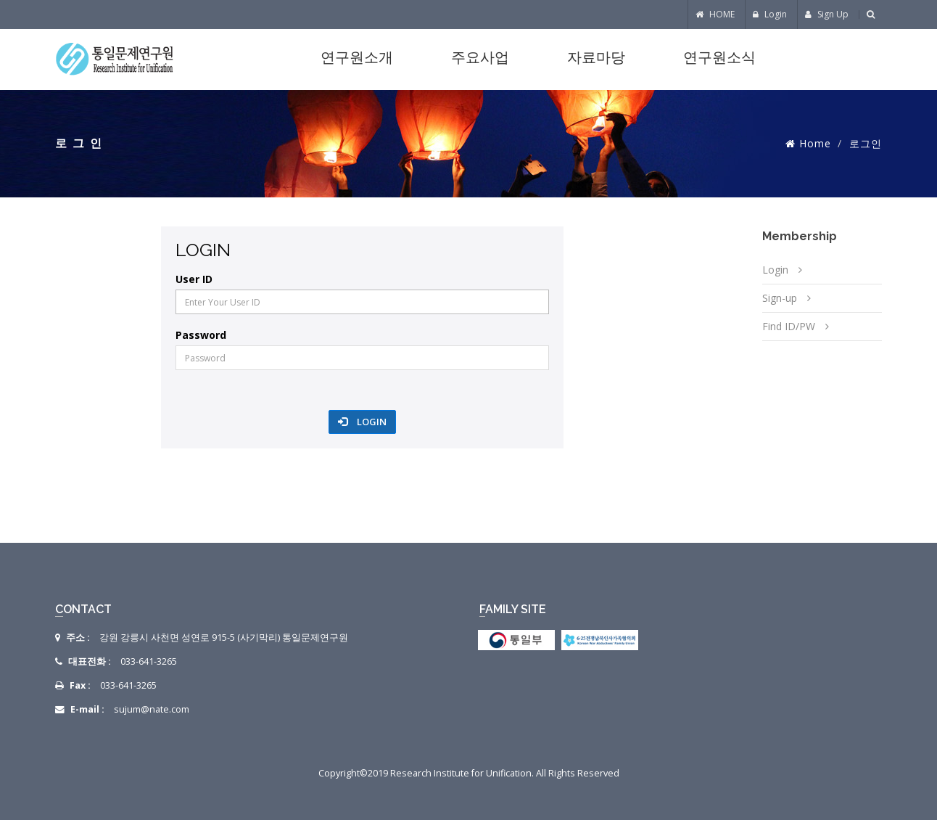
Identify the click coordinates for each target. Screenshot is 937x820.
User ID (194, 279)
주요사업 (480, 59)
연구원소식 (719, 59)
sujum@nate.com (151, 709)
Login (770, 14)
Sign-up (779, 298)
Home (815, 143)
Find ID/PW (788, 326)
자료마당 (596, 59)
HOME (715, 14)
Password (201, 335)
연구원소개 (357, 59)
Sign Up (827, 14)
